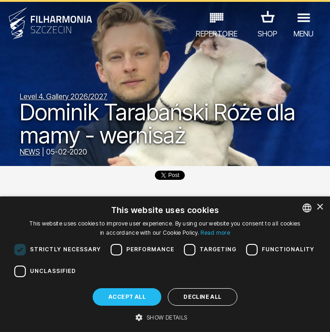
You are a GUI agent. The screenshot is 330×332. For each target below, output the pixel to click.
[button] (164, 317)
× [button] (319, 207)
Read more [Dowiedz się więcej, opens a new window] (215, 232)
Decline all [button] (202, 296)
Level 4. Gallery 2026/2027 (63, 96)
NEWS (30, 151)
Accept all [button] (127, 296)
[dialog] (165, 264)
